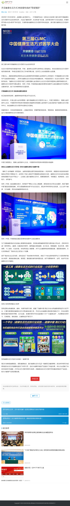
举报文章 (35, 379)
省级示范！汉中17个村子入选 (34, 468)
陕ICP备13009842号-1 (50, 503)
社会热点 (21, 12)
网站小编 (4, 12)
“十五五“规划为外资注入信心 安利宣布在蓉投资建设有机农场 (44, 450)
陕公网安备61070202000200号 (37, 503)
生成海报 (6, 402)
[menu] (67, 2)
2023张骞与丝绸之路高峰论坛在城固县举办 (38, 432)
